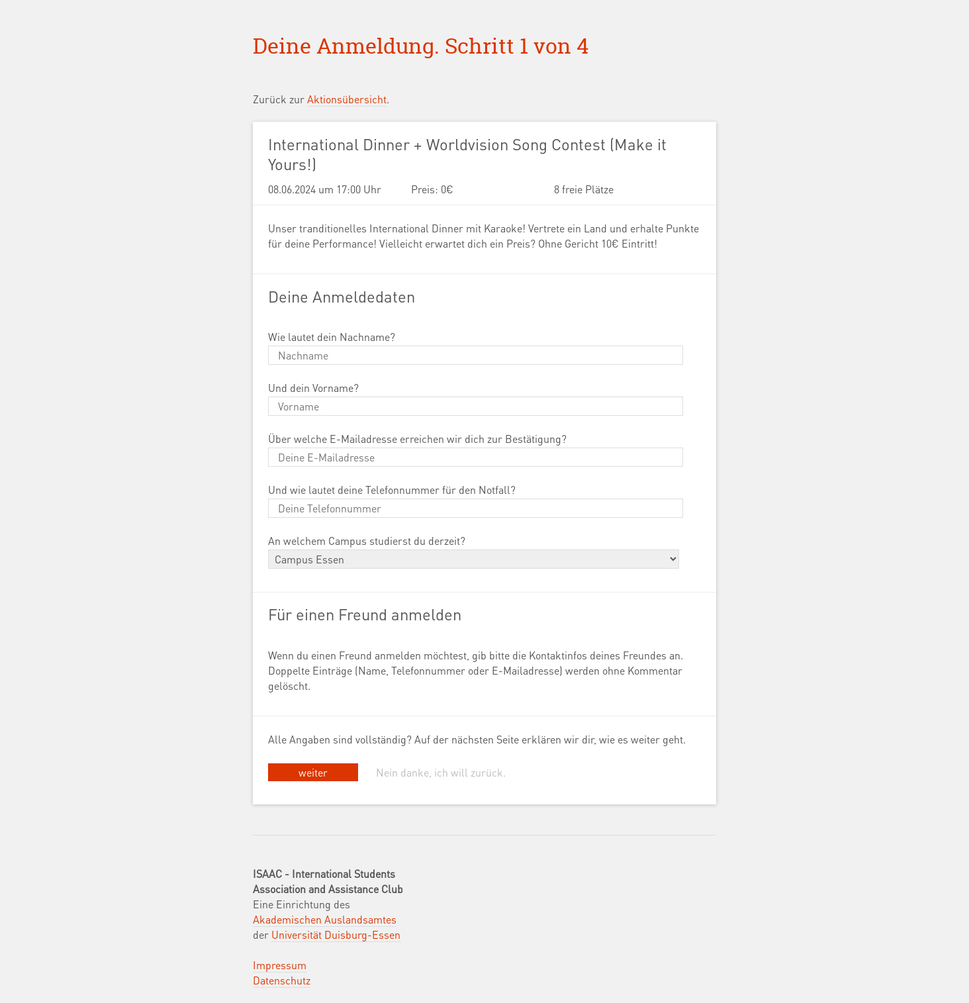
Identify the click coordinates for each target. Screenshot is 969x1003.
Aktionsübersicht (347, 99)
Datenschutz (281, 980)
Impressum (279, 965)
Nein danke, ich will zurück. (441, 772)
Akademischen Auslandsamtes (324, 919)
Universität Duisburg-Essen (335, 934)
